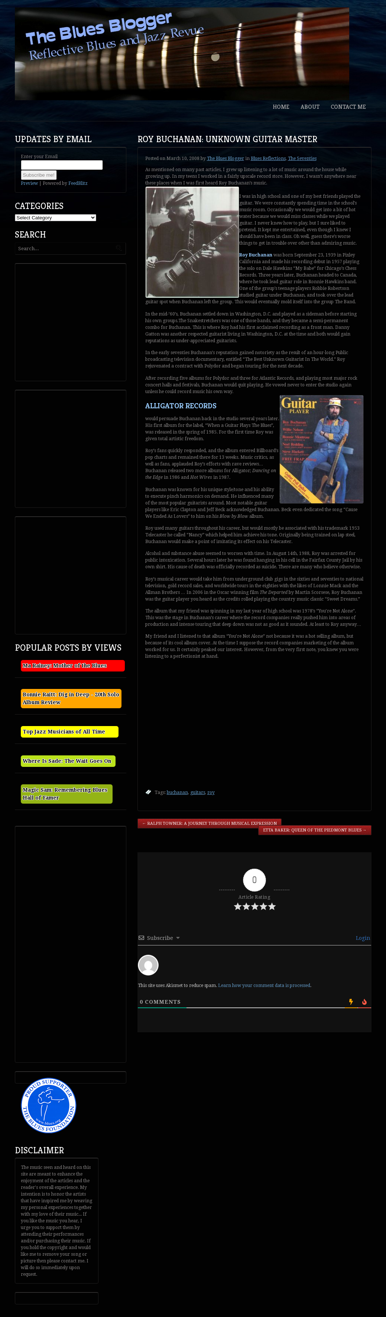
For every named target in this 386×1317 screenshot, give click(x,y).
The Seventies (302, 158)
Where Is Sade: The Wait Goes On (67, 761)
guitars (197, 792)
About (310, 107)
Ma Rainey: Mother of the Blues (65, 666)
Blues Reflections (268, 158)
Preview (29, 183)
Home (281, 107)
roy (211, 792)
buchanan (177, 792)
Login (362, 938)
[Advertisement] (73, 321)
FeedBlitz (78, 183)
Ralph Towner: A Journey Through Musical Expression (209, 823)
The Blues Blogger (225, 158)
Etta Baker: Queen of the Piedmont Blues (315, 830)
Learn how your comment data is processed (264, 985)
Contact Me (348, 107)
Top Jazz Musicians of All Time (64, 732)
